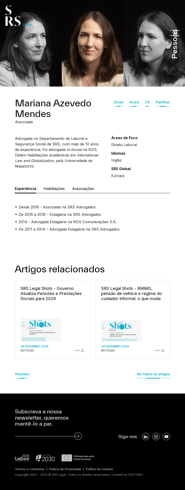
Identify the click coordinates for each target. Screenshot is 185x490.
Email (118, 102)
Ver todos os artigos (153, 374)
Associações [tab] (83, 188)
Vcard (134, 102)
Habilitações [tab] (54, 188)
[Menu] (174, 33)
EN (160, 33)
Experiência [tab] (25, 188)
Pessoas (22, 374)
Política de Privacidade (65, 469)
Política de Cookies (101, 469)
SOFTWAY (135, 474)
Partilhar (163, 102)
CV (147, 102)
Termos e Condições (29, 469)
